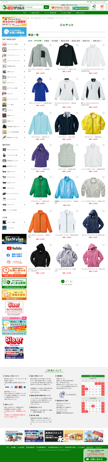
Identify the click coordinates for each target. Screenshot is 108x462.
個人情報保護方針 (71, 394)
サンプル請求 (81, 447)
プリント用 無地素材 (48, 18)
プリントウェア (60, 18)
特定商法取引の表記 (70, 447)
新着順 (46, 40)
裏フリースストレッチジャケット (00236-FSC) (93, 92)
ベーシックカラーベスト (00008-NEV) (93, 157)
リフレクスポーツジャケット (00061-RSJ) (40, 224)
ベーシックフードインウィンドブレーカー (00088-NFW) (93, 58)
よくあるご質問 (66, 13)
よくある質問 (21, 447)
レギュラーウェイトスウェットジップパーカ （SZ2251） (40, 258)
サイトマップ (98, 447)
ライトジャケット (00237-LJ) (40, 125)
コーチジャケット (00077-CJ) (67, 58)
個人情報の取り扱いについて (55, 447)
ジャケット (68, 18)
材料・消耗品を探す (36, 18)
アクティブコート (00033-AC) (40, 191)
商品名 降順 (76, 40)
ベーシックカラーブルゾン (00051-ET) (93, 191)
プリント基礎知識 (50, 13)
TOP (24, 13)
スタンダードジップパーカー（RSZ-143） (93, 224)
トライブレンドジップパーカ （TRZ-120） (93, 258)
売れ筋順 (55, 40)
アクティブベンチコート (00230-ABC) (40, 92)
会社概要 (13, 447)
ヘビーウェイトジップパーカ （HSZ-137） (67, 258)
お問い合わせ (80, 13)
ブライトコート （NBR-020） (93, 125)
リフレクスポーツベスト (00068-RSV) (67, 224)
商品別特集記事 (30, 447)
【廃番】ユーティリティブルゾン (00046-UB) (67, 191)
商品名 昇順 (65, 40)
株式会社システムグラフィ (63, 403)
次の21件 (70, 281)
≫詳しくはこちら (34, 392)
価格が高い (97, 40)
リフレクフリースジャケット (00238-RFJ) (40, 58)
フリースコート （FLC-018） (67, 125)
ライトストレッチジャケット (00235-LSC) (67, 92)
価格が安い (86, 40)
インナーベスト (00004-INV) (67, 157)
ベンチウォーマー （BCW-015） (40, 157)
